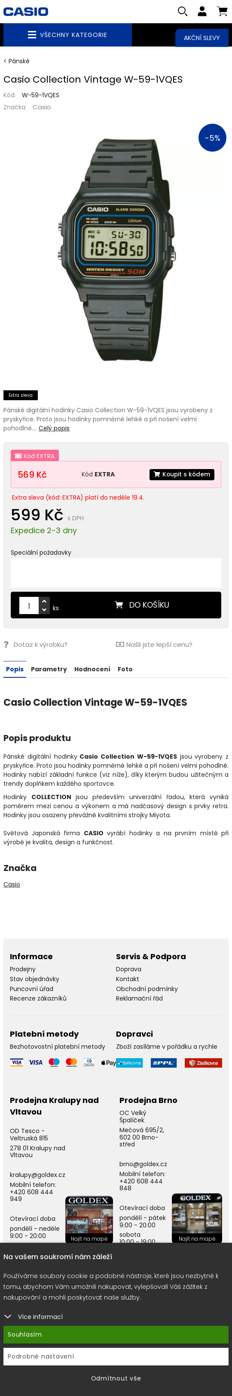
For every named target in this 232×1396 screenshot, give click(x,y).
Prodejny (23, 969)
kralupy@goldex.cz (37, 1175)
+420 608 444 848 (141, 1185)
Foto (125, 669)
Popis (15, 669)
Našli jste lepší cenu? (154, 644)
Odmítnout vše (116, 1378)
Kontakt (127, 979)
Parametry (49, 669)
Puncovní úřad (31, 989)
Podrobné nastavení (41, 1356)
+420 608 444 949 (31, 1195)
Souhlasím (25, 1334)
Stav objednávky (34, 979)
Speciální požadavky (41, 553)
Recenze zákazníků (38, 998)
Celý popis (54, 428)
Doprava (128, 969)
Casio (42, 107)
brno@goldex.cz (143, 1164)
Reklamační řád (139, 998)
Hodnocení (92, 669)
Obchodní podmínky (147, 989)
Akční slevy (202, 38)
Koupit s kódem (181, 474)
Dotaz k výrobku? (35, 644)
